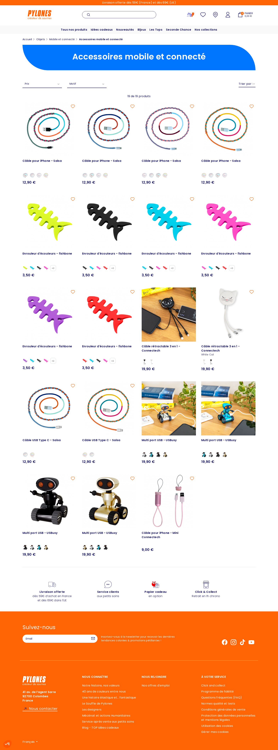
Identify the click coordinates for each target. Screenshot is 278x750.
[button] (7, 744)
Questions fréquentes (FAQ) (221, 697)
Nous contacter (43, 708)
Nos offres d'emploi (155, 685)
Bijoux (142, 30)
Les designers (91, 710)
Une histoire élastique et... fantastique (109, 697)
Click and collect (213, 685)
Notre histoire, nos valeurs (101, 685)
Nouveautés (125, 30)
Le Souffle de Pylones (97, 703)
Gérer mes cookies (215, 732)
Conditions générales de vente (223, 710)
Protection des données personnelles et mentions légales (228, 718)
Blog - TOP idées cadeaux (100, 728)
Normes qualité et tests (218, 703)
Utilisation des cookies (217, 726)
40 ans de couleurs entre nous (104, 691)
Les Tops (155, 30)
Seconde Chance (178, 30)
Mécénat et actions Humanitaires (106, 716)
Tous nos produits (74, 30)
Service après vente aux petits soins (108, 722)
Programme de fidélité (217, 691)
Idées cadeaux (102, 30)
